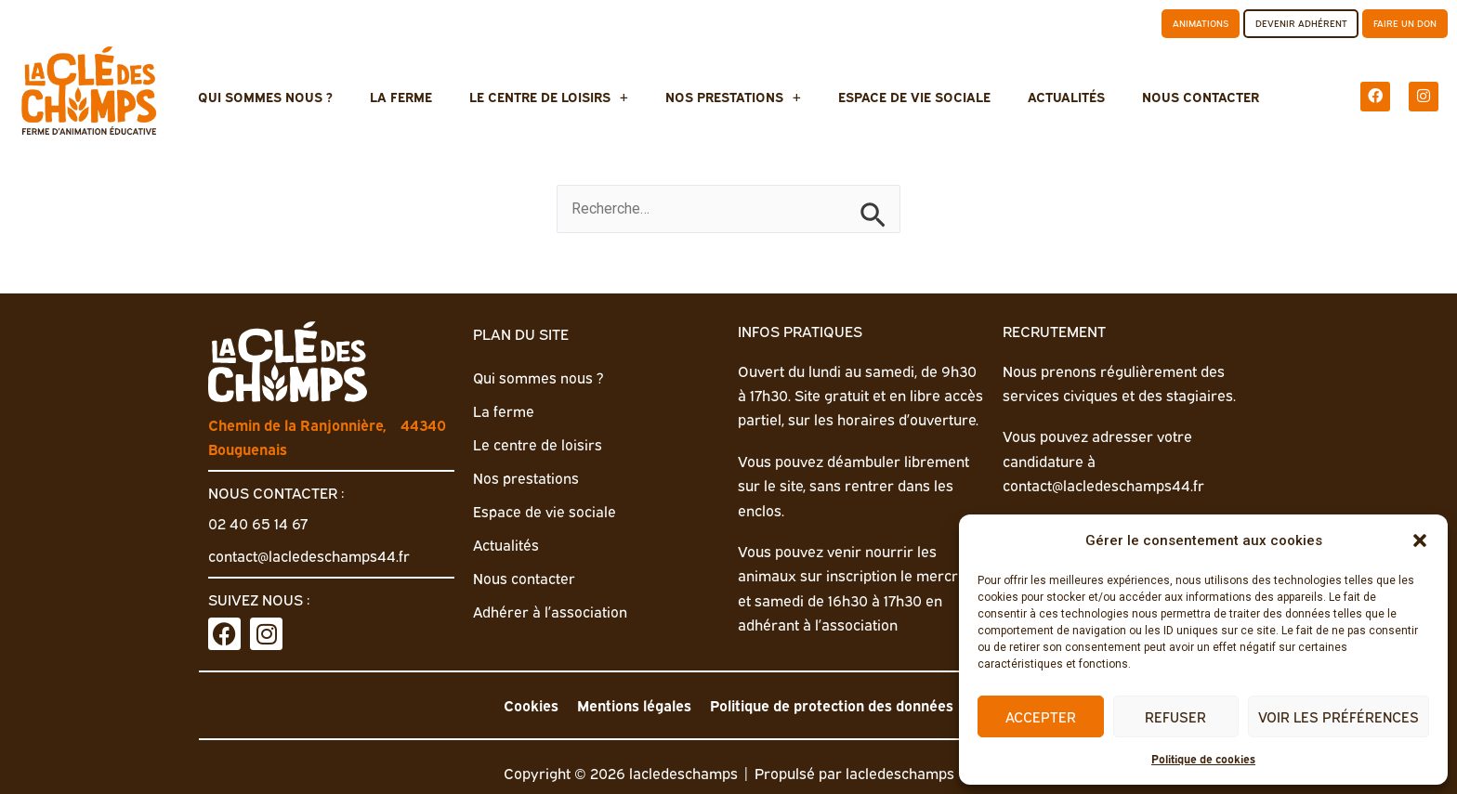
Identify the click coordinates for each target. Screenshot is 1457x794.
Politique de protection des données (835, 705)
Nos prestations (733, 95)
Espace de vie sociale (900, 95)
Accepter (1040, 716)
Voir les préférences (1338, 716)
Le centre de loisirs (562, 95)
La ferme (429, 95)
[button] (1420, 540)
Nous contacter (1158, 95)
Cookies (522, 705)
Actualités (1038, 95)
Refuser (1175, 716)
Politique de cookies (1203, 758)
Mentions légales (629, 705)
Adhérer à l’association (550, 606)
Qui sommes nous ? (307, 95)
